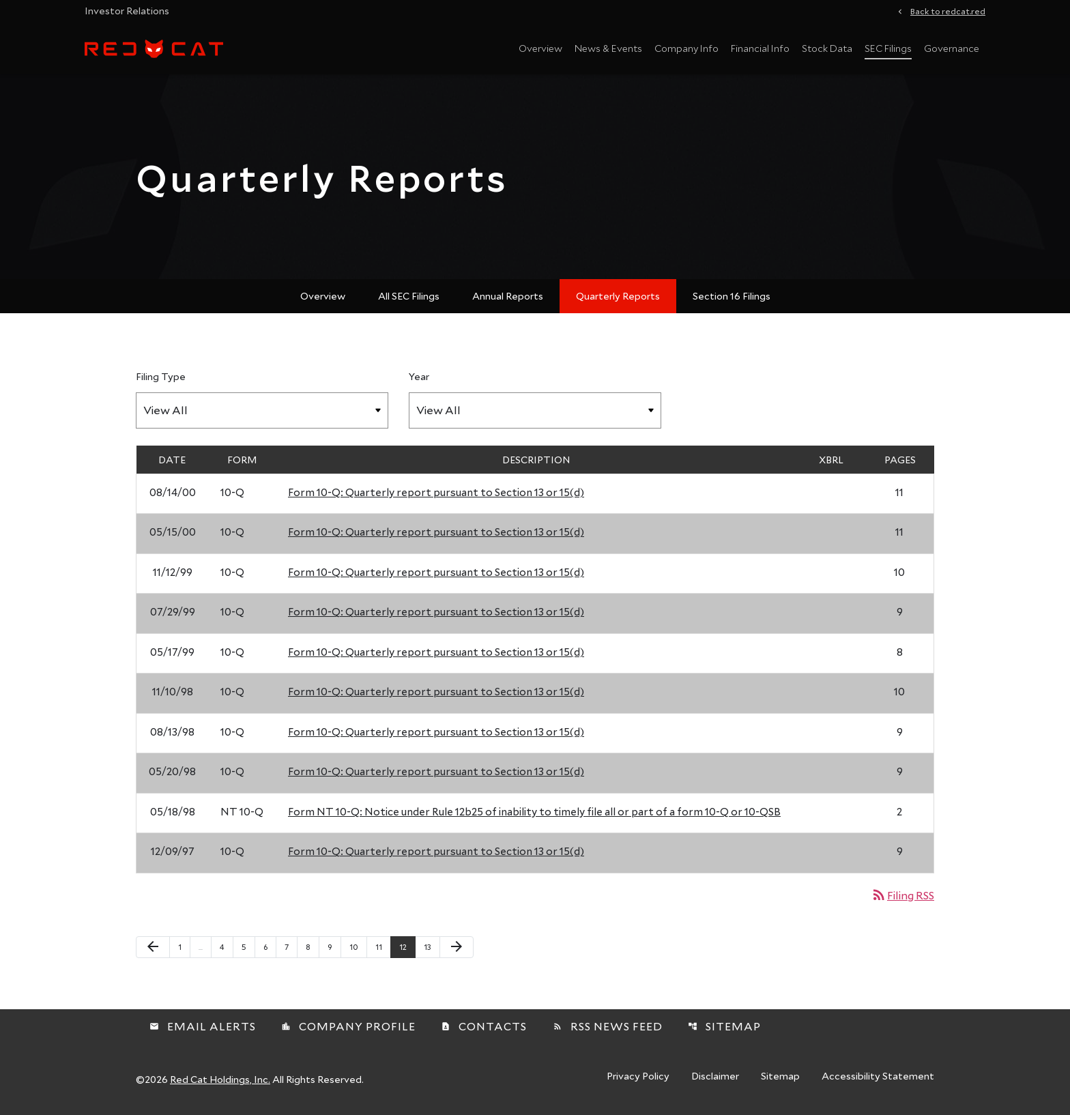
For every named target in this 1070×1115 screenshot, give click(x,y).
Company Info (686, 48)
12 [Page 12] (407, 946)
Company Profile (348, 1026)
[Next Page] (456, 947)
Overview (540, 48)
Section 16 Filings (731, 295)
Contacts (484, 1026)
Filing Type (161, 376)
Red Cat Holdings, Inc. (220, 1079)
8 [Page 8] (312, 946)
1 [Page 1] (183, 946)
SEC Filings (888, 48)
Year (419, 376)
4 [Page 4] (226, 946)
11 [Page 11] (383, 946)
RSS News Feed (608, 1026)
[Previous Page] (153, 947)
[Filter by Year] (535, 410)
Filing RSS (902, 895)
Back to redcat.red (947, 10)
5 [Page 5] (248, 946)
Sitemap (724, 1026)
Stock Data (827, 48)
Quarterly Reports (618, 295)
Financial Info (760, 48)
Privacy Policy (638, 1076)
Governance (951, 48)
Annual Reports (507, 295)
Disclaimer (715, 1076)
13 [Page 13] (431, 946)
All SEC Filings (408, 295)
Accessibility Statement (878, 1076)
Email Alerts (202, 1026)
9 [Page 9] (334, 946)
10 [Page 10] (358, 946)
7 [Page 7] (291, 946)
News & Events (608, 48)
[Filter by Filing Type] (262, 410)
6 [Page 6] (269, 946)
